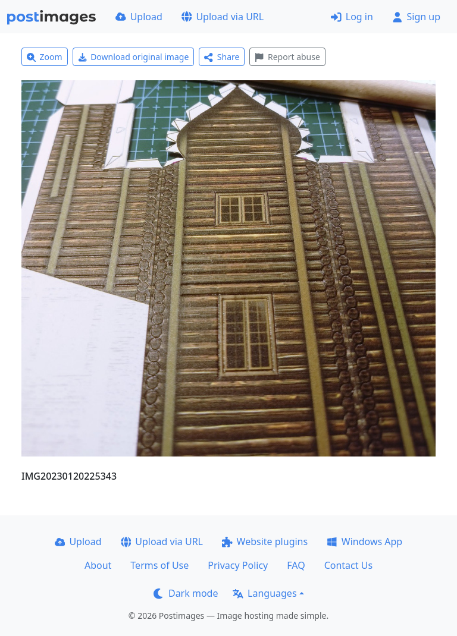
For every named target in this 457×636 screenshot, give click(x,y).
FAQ (296, 565)
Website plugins (265, 541)
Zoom (44, 56)
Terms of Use (159, 565)
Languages (264, 593)
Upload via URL (222, 16)
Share (221, 56)
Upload (138, 16)
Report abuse (287, 56)
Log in (352, 16)
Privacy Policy (238, 565)
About (97, 565)
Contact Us (348, 565)
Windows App (364, 541)
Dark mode (186, 593)
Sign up (416, 16)
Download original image (133, 56)
